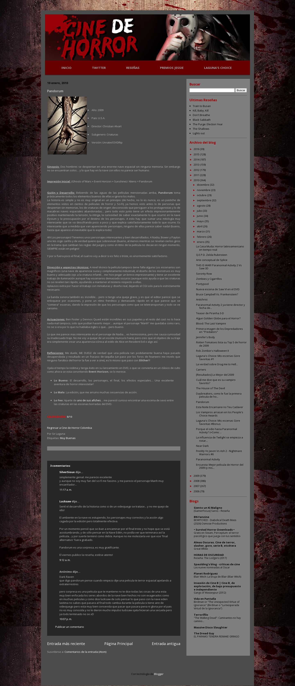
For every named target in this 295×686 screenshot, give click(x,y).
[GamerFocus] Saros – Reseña (212, 511)
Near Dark (202, 446)
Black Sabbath (202, 120)
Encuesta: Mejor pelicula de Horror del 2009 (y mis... (219, 466)
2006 (197, 491)
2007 (197, 486)
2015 (197, 154)
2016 (197, 149)
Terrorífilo (201, 615)
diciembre (203, 185)
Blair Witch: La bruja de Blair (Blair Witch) (217, 576)
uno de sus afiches (89, 400)
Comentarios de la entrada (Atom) (85, 652)
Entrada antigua (166, 643)
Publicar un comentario (69, 627)
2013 (197, 164)
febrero (202, 237)
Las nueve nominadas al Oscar (212, 567)
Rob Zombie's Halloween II (212, 351)
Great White (201, 549)
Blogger (158, 674)
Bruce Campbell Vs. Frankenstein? (217, 294)
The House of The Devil (210, 388)
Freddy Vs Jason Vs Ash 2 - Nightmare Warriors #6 (219, 452)
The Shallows (201, 129)
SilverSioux (67, 472)
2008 (197, 481)
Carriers (201, 369)
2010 (197, 180)
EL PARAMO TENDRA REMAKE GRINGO (216, 636)
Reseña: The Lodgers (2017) (210, 558)
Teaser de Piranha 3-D (210, 313)
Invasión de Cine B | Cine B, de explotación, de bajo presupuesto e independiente (217, 586)
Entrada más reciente (66, 643)
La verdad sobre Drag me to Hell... (217, 364)
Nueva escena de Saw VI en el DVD (217, 289)
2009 (197, 476)
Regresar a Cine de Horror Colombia (69, 428)
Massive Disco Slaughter (210, 627)
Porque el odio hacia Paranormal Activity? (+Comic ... (216, 430)
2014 (197, 159)
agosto (201, 205)
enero (201, 242)
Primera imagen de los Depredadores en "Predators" (219, 330)
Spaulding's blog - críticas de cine (217, 564)
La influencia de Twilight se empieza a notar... (219, 439)
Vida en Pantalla (205, 599)
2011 (197, 175)
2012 (197, 170)
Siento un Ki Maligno (208, 508)
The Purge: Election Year (208, 124)
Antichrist (202, 299)
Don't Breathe (201, 115)
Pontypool (202, 284)
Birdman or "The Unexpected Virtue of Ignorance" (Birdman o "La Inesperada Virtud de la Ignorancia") (216, 605)
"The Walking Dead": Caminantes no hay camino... (217, 619)
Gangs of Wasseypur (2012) (210, 592)
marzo (201, 231)
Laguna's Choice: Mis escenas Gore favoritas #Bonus (218, 422)
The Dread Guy (204, 633)
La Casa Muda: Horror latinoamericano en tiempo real (220, 248)
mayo (200, 221)
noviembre (204, 190)
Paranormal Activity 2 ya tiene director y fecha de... (220, 306)
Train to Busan (202, 106)
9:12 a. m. (64, 560)
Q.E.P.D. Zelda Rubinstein (211, 255)
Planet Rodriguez (206, 573)
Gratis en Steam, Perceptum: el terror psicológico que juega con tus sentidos (217, 534)
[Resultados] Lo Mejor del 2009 (215, 375)
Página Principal (118, 643)
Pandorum (202, 402)
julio (200, 211)
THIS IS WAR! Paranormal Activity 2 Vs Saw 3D (219, 266)
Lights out (199, 133)
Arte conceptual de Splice (211, 260)
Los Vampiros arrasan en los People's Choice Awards (219, 413)
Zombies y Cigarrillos (209, 279)
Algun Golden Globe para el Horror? (218, 318)
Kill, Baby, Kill (201, 110)
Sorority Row (204, 273)
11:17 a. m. (65, 489)
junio (200, 216)
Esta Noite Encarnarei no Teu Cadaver (219, 407)
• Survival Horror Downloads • (214, 529)
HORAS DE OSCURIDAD (209, 555)
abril (200, 226)
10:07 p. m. (65, 619)
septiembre (204, 200)
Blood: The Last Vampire (211, 323)
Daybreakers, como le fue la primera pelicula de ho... (219, 395)
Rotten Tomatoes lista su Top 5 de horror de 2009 (221, 343)
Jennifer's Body (205, 337)
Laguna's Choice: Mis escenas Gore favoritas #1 (218, 357)
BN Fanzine (201, 517)
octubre (202, 195)
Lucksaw (65, 501)
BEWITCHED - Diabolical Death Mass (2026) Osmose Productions (215, 521)
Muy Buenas (68, 438)
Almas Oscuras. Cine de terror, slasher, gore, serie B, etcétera (215, 543)
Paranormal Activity (208, 459)
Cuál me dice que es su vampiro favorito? (216, 381)
